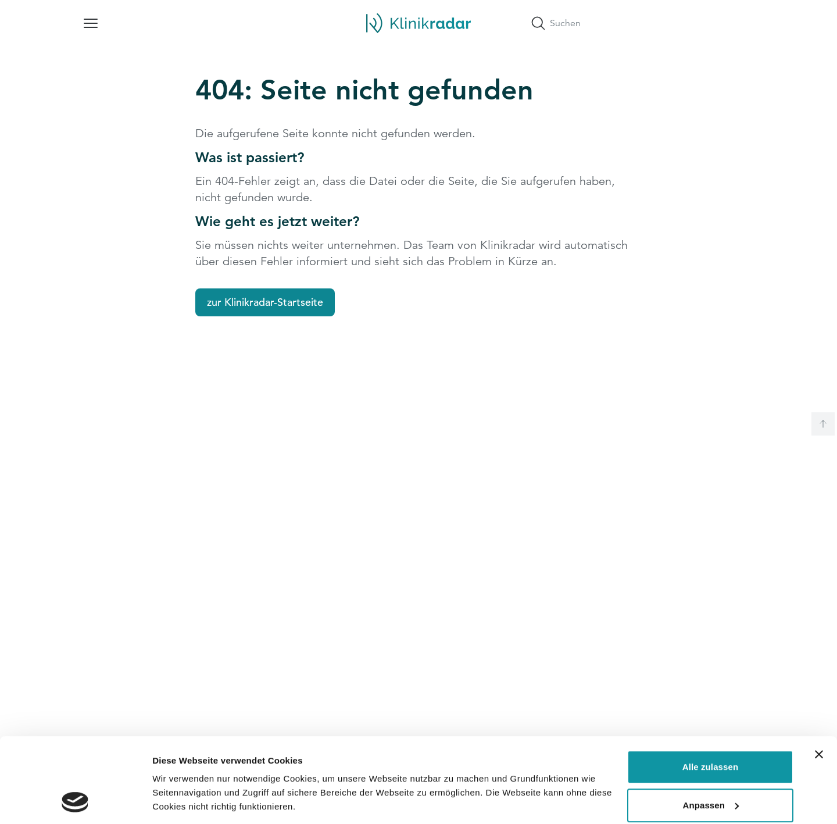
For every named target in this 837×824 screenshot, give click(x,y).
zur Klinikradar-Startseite (265, 302)
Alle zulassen (710, 688)
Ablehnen (710, 764)
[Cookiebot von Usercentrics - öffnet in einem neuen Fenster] (75, 801)
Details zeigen (181, 801)
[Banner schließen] (819, 675)
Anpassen (711, 725)
